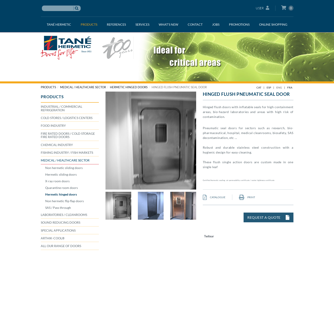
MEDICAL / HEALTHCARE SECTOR (83, 87)
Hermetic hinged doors (129, 87)
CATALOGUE (214, 197)
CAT (258, 87)
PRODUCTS (48, 87)
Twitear (209, 236)
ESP (269, 87)
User (263, 8)
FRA (289, 87)
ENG (279, 87)
